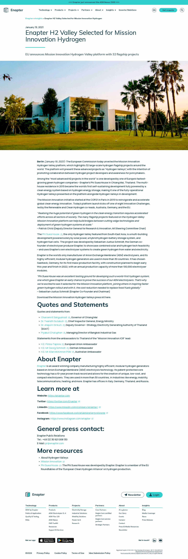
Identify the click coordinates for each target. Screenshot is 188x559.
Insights (110, 10)
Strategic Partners (102, 525)
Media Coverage (148, 513)
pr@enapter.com (54, 443)
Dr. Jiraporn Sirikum (51, 325)
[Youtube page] (160, 540)
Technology (44, 10)
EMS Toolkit (53, 523)
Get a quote (168, 10)
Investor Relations (127, 10)
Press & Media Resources (129, 527)
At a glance (123, 510)
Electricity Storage (79, 510)
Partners (86, 10)
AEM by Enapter (31, 510)
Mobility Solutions (79, 517)
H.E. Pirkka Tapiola (51, 344)
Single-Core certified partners (103, 514)
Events (121, 517)
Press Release (147, 520)
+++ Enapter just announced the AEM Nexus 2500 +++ (94, 2)
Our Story (122, 513)
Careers (122, 520)
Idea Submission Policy (99, 553)
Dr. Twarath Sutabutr (52, 321)
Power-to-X (76, 520)
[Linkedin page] (154, 540)
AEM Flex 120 (54, 517)
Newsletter (134, 494)
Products (59, 10)
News (144, 517)
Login (156, 494)
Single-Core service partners (102, 520)
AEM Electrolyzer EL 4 (57, 513)
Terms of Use (78, 553)
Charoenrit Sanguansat (54, 317)
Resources (53, 527)
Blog (144, 510)
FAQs (27, 520)
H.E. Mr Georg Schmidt (53, 348)
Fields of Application (33, 513)
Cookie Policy (60, 553)
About (98, 10)
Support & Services (56, 530)
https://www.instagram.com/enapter (71, 418)
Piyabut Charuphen (51, 332)
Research (75, 523)
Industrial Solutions (79, 513)
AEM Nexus (53, 520)
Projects (72, 10)
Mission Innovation (51, 461)
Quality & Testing (32, 517)
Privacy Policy (43, 553)
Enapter (41, 366)
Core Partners (100, 510)
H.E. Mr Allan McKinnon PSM (56, 351)
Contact (122, 523)
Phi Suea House (50, 234)
